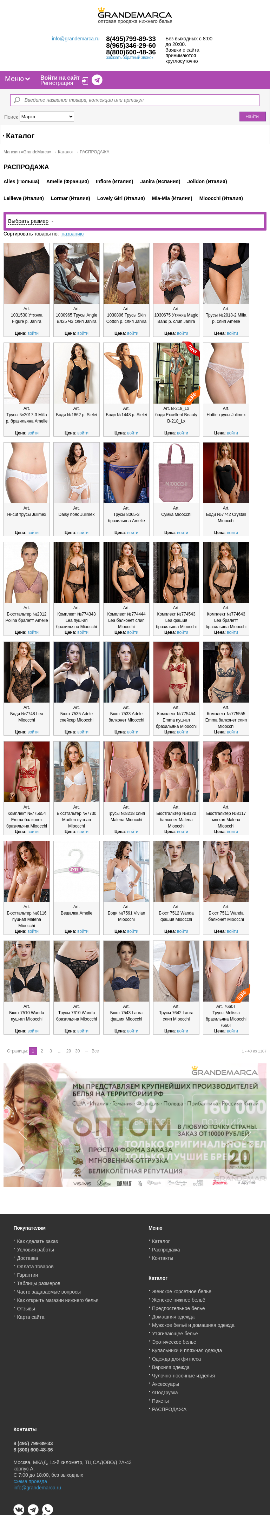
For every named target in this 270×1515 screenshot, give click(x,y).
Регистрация (56, 83)
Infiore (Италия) (114, 181)
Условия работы (35, 1247)
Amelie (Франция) (67, 181)
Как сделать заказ (37, 1239)
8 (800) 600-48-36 (33, 1447)
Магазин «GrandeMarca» (27, 151)
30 (77, 1051)
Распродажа (166, 1247)
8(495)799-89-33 (131, 38)
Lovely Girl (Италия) (121, 198)
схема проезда (30, 1479)
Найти (252, 116)
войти (33, 333)
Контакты (162, 1255)
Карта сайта (30, 1314)
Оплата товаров (35, 1264)
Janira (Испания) (160, 181)
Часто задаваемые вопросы (49, 1289)
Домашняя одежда (173, 1314)
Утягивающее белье (175, 1331)
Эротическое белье (174, 1339)
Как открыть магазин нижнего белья (57, 1298)
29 (68, 1051)
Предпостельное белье (178, 1306)
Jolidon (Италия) (207, 181)
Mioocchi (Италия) (221, 198)
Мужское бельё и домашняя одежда (193, 1322)
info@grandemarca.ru (76, 38)
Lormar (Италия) (70, 198)
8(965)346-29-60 (131, 45)
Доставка (27, 1255)
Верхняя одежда (171, 1365)
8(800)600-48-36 (131, 52)
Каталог (65, 151)
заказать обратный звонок (129, 57)
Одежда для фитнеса (176, 1356)
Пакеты (160, 1398)
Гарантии (27, 1272)
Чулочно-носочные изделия (183, 1373)
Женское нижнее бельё (178, 1297)
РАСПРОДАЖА (169, 1407)
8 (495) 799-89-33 (33, 1441)
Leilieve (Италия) (24, 198)
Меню (17, 78)
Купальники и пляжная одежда (187, 1348)
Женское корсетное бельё (181, 1289)
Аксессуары (165, 1381)
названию (72, 234)
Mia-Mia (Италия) (172, 198)
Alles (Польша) (21, 181)
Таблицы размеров (38, 1281)
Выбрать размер (28, 221)
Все (95, 1051)
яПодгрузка (165, 1390)
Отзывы (26, 1306)
